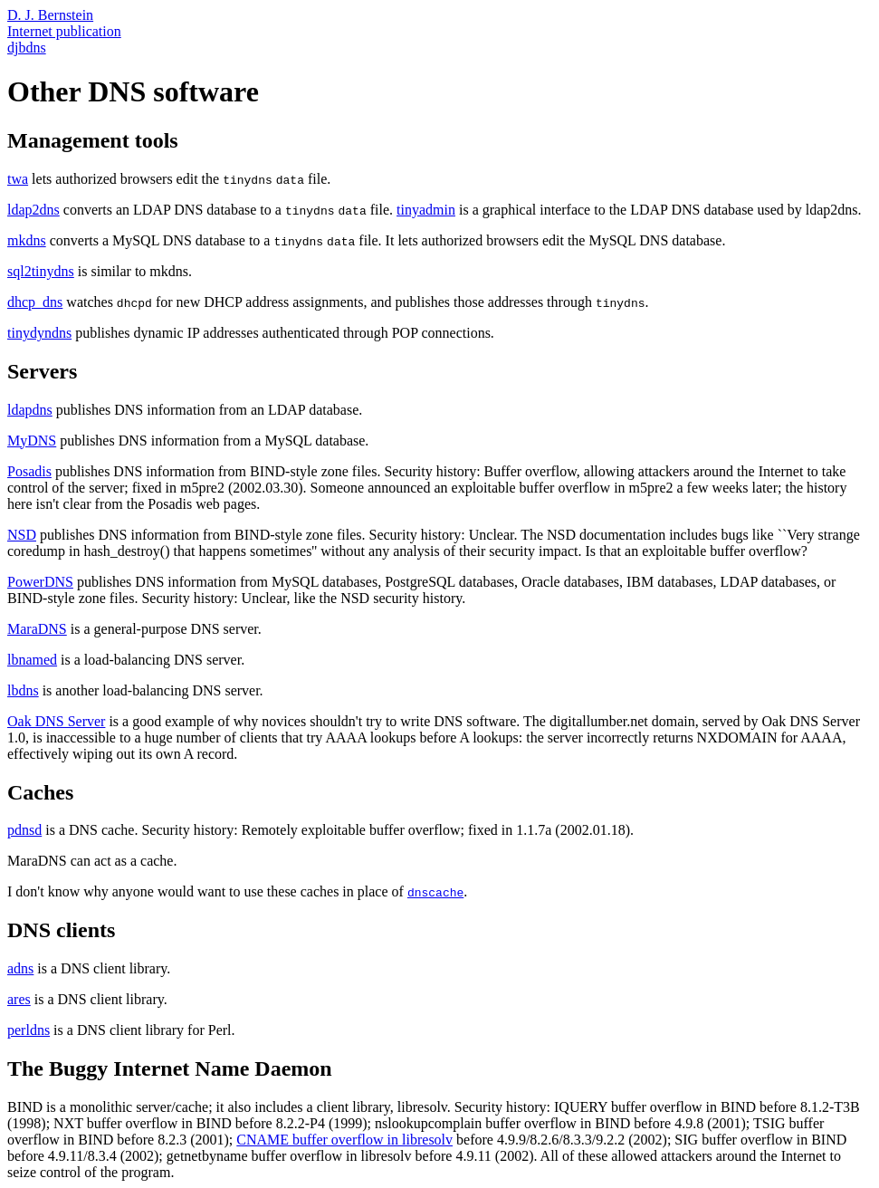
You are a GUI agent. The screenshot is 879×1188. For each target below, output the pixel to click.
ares (19, 999)
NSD (21, 534)
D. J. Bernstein (50, 15)
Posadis (29, 471)
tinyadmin (426, 209)
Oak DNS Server (56, 721)
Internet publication (64, 31)
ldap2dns (33, 209)
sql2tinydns (40, 271)
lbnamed (32, 659)
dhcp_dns (34, 302)
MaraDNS (37, 629)
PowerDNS (40, 581)
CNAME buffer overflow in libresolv (344, 1139)
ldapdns (30, 409)
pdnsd (24, 830)
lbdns (23, 690)
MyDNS (31, 440)
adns (20, 968)
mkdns (26, 240)
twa (17, 179)
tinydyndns (39, 332)
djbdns (26, 47)
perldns (28, 1030)
